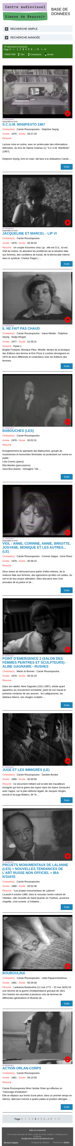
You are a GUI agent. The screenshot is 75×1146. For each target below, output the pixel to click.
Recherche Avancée (25, 37)
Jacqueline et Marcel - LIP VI (29, 233)
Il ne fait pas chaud (21, 328)
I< (10, 49)
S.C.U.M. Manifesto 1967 (23, 124)
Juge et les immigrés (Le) (26, 770)
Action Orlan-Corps (21, 1068)
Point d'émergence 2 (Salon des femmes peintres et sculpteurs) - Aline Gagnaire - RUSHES (34, 662)
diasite (66, 1142)
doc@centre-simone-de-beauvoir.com (38, 1139)
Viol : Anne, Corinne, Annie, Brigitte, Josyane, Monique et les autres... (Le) (36, 547)
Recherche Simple (24, 28)
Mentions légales (11, 1143)
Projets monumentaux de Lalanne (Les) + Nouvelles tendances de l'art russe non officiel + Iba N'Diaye (35, 871)
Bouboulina (13, 973)
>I (45, 49)
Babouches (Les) (18, 431)
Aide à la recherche (37, 1130)
